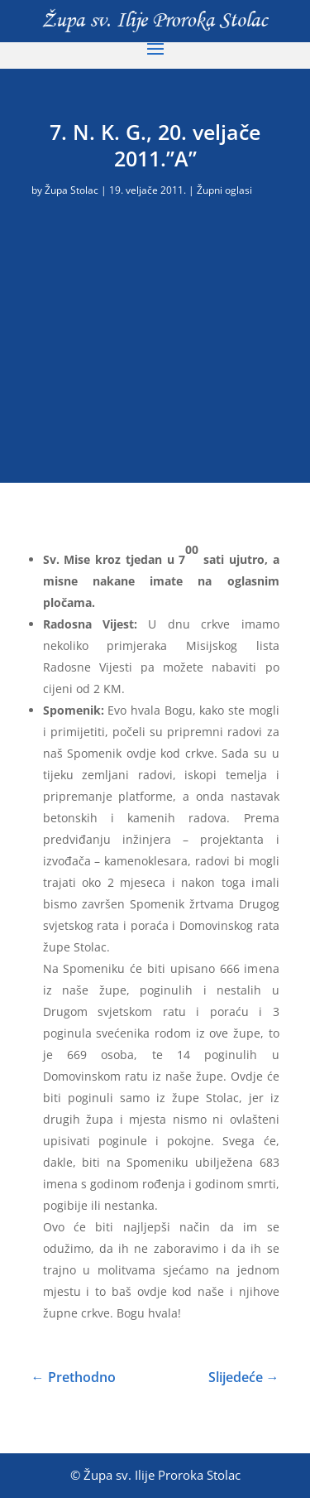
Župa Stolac (71, 190)
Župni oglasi (224, 190)
